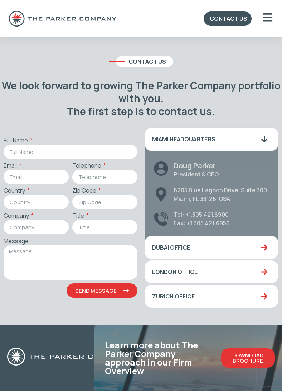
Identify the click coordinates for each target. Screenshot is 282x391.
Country (15, 192)
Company (17, 217)
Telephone (87, 167)
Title (78, 217)
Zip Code (84, 192)
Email (11, 167)
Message (16, 243)
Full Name (16, 142)
